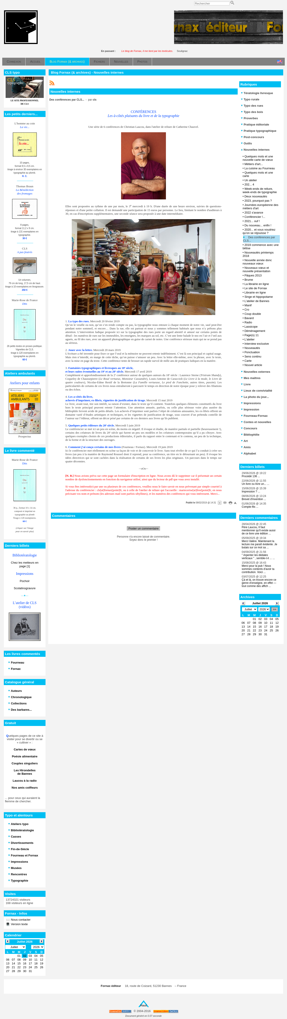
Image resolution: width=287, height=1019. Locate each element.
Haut (143, 1005)
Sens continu (252, 356)
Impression (250, 409)
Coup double (252, 313)
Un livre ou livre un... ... (255, 483)
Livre (246, 384)
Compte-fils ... (250, 506)
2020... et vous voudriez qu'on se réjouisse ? (259, 231)
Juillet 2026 (260, 603)
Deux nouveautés (255, 196)
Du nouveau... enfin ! (257, 225)
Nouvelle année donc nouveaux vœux (257, 261)
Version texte (19, 924)
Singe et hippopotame (258, 296)
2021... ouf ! (252, 221)
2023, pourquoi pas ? (258, 200)
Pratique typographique (258, 130)
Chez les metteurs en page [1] (25, 564)
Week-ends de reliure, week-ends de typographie (260, 190)
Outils (246, 143)
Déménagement (254, 331)
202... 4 (249, 184)
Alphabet (248, 453)
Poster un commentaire (143, 528)
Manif (248, 305)
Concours (249, 428)
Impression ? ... (251, 491)
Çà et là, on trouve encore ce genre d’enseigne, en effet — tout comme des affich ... (259, 583)
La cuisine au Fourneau (259, 168)
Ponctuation (252, 352)
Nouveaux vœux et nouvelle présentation (256, 269)
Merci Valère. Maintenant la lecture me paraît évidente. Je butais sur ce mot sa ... (259, 544)
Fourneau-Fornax (254, 415)
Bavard (249, 318)
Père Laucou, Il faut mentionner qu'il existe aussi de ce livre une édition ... (258, 530)
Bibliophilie (250, 434)
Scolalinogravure (25, 588)
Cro (246, 309)
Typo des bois (252, 112)
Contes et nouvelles (256, 422)
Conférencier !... (254, 216)
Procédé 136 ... (251, 476)
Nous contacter (20, 919)
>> (274, 609)
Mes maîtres (251, 378)
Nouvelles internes (255, 149)
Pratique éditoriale (255, 124)
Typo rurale (250, 99)
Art (244, 441)
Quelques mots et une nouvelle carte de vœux (258, 158)
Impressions (251, 403)
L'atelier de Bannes (256, 301)
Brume (248, 279)
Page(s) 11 (251, 335)
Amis (246, 447)
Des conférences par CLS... (259, 239)
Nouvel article (253, 365)
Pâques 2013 (253, 275)
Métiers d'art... (253, 164)
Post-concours (252, 137)
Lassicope (251, 326)
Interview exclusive (256, 343)
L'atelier (249, 339)
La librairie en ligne (256, 284)
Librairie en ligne (255, 292)
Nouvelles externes (255, 371)
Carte (248, 360)
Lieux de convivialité (256, 390)
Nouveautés (252, 348)
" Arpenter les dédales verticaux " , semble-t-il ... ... (258, 557)
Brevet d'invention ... (254, 499)
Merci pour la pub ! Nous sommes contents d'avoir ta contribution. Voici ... (258, 569)
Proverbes (249, 118)
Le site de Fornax (255, 288)
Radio (248, 322)
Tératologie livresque (257, 93)
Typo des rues (252, 105)
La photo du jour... (255, 397)
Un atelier (250, 180)
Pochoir (25, 581)
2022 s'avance (253, 212)
